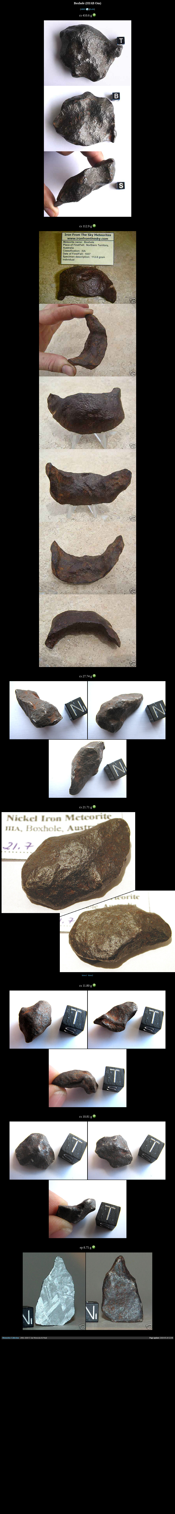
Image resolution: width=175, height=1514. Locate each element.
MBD (83, 9)
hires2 (90, 975)
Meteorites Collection (10, 1338)
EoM (92, 9)
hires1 (84, 975)
